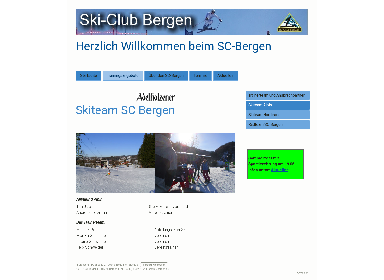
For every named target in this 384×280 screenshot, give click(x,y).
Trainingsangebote (123, 75)
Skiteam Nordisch (263, 114)
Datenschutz (98, 264)
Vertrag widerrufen (154, 264)
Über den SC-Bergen (166, 75)
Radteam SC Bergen (265, 124)
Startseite (88, 75)
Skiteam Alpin (260, 105)
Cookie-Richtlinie (117, 264)
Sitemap (133, 264)
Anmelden (302, 273)
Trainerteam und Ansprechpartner (276, 95)
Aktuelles (225, 75)
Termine (200, 75)
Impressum (82, 264)
